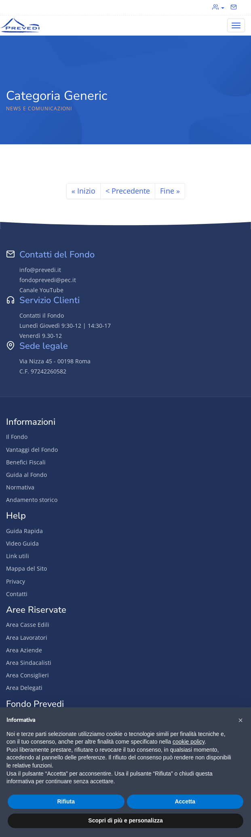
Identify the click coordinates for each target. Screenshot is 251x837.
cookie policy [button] (189, 741)
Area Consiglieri (27, 675)
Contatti (16, 594)
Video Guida (22, 543)
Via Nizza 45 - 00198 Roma (55, 361)
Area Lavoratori (26, 637)
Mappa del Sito (26, 568)
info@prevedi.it (40, 270)
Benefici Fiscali (26, 462)
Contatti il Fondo (41, 315)
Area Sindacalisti (28, 662)
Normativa (20, 487)
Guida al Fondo (26, 475)
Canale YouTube (41, 290)
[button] (240, 720)
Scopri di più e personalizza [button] (125, 820)
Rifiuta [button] (66, 801)
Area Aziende (24, 650)
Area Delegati (24, 688)
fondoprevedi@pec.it (47, 280)
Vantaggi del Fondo (32, 449)
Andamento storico (31, 500)
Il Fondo (16, 437)
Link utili (17, 556)
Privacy (15, 581)
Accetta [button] (185, 801)
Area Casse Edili (27, 624)
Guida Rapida (24, 531)
